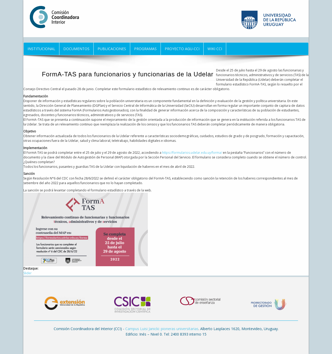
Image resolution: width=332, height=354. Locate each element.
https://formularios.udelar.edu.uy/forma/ (192, 152)
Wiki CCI (215, 48)
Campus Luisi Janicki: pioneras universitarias (161, 328)
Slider (27, 273)
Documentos (76, 48)
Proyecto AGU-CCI (182, 48)
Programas (145, 48)
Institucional (41, 48)
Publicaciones (112, 48)
